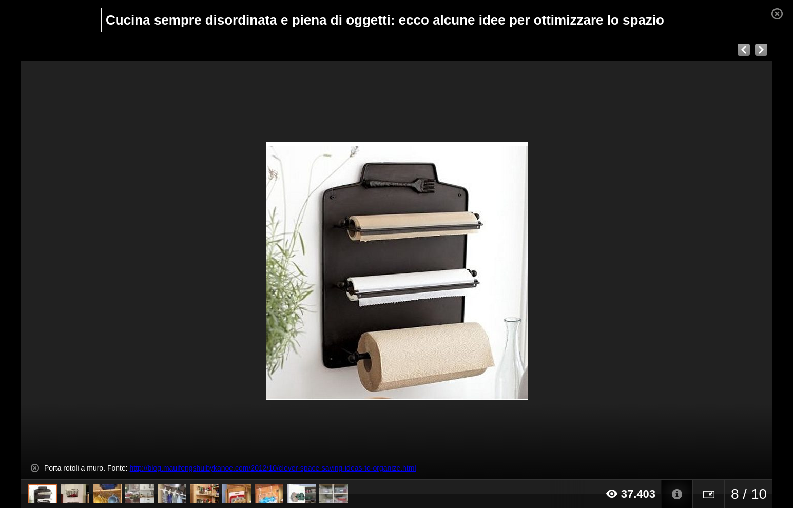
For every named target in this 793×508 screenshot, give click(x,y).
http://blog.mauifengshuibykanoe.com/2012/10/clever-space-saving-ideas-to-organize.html (273, 468)
